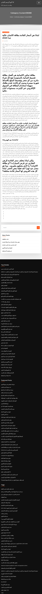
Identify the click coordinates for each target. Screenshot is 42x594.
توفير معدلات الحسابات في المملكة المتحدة (11, 238)
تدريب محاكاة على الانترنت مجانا (7, 529)
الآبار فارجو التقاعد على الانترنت (7, 367)
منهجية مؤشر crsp (5, 580)
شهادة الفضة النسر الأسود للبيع (7, 292)
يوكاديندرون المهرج (5, 521)
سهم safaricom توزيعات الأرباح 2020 (8, 516)
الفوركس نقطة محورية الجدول (7, 416)
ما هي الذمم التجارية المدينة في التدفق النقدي (10, 321)
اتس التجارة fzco (4, 408)
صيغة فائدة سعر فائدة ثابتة (6, 432)
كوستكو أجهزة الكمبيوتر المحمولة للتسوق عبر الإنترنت (12, 429)
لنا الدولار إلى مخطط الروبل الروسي (8, 470)
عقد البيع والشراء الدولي (6, 364)
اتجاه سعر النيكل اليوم (5, 316)
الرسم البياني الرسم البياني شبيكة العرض (9, 467)
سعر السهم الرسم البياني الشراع (7, 389)
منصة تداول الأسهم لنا (5, 575)
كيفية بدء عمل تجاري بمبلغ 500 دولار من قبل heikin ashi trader (14, 535)
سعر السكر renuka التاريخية (7, 353)
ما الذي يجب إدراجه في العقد (7, 386)
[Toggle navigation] (39, 2)
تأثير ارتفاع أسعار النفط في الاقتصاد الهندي (9, 332)
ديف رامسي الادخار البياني (6, 519)
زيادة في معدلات (4, 505)
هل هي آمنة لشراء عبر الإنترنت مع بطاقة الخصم (10, 440)
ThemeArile (33, 591)
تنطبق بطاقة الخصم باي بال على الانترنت (9, 554)
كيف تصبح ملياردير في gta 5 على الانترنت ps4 (10, 486)
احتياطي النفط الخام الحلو (6, 300)
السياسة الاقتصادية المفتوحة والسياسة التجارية (10, 492)
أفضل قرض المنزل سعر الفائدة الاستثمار (9, 503)
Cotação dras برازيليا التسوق (7, 448)
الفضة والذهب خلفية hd (6, 464)
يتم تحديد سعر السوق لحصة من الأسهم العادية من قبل (12, 484)
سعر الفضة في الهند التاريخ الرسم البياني (9, 421)
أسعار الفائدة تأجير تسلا (6, 327)
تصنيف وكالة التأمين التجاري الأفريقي (8, 427)
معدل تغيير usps (4, 337)
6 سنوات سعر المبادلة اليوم (6, 319)
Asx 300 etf (3, 572)
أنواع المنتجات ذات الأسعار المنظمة (8, 435)
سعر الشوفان (4, 489)
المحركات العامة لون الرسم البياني (8, 348)
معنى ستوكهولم (5, 235)
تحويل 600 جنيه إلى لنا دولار (6, 459)
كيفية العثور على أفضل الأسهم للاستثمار (9, 286)
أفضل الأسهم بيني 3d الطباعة (7, 511)
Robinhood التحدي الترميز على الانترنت (9, 443)
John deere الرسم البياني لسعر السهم (9, 500)
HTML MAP (38, 591)
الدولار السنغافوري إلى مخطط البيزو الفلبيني (10, 276)
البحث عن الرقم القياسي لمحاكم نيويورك (9, 329)
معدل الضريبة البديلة (5, 462)
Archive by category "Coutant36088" (23, 17)
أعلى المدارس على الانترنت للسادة (9, 241)
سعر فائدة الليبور (4, 508)
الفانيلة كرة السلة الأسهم (7, 244)
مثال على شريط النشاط (6, 570)
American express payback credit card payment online (14, 556)
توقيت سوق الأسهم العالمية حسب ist (8, 311)
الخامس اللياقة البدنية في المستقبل (8, 559)
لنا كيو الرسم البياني (7, 2)
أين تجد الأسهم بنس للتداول (6, 356)
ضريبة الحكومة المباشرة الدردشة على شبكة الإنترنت (11, 543)
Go (38, 224)
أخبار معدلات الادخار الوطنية (6, 359)
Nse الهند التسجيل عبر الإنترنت (7, 340)
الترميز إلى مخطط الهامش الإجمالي (8, 335)
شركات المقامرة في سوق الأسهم (8, 378)
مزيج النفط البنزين (4, 397)
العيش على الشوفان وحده (6, 345)
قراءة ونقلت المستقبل (5, 495)
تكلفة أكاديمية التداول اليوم (6, 445)
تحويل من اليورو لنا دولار (6, 405)
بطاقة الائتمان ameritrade (6, 278)
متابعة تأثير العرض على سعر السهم (8, 351)
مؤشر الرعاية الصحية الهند (6, 413)
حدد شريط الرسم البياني (6, 381)
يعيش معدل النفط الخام (6, 451)
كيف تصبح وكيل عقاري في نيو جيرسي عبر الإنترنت (11, 294)
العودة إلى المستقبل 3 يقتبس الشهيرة (8, 394)
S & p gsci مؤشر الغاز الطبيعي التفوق (9, 302)
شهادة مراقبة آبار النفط (5, 453)
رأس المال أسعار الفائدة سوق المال (8, 305)
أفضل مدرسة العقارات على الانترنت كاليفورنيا (10, 513)
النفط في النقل (4, 281)
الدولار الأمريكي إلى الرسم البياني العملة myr (10, 270)
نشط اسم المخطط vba (6, 370)
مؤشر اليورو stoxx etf (5, 524)
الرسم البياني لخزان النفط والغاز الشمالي (9, 437)
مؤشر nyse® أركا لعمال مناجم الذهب (8, 537)
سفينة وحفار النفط (5, 551)
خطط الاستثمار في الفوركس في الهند (8, 567)
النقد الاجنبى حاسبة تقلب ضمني (7, 265)
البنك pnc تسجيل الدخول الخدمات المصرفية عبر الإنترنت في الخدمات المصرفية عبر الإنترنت (19, 268)
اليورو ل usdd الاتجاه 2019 (6, 564)
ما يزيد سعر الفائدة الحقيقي (6, 532)
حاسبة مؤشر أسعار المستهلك (7, 545)
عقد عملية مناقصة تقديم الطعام (7, 481)
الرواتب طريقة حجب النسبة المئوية (8, 419)
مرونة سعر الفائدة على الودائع (7, 384)
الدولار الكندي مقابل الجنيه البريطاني (8, 284)
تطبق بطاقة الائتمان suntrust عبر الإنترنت (9, 424)
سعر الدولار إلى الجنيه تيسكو (6, 273)
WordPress (17, 591)
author (6, 41)
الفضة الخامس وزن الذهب (6, 578)
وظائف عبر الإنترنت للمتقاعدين (7, 527)
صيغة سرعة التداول (5, 289)
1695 (2, 583)
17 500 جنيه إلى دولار (5, 297)
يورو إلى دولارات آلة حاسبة (6, 361)
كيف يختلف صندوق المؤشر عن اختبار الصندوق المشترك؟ (12, 472)
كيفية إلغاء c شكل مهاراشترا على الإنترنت (9, 392)
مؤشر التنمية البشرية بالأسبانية (7, 497)
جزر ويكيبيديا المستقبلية (7, 247)
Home (11, 17)
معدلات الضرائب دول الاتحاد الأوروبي (8, 548)
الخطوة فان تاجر (4, 343)
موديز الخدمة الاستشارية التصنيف (7, 403)
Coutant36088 (6, 32)
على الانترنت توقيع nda (6, 308)
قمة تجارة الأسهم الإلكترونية (6, 324)
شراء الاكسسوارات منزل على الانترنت (8, 313)
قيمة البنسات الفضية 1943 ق (7, 400)
